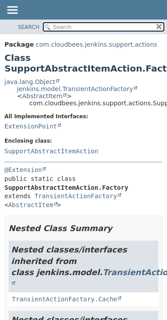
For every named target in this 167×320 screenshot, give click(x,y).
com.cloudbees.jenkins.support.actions (96, 44)
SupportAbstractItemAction (51, 151)
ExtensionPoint (30, 126)
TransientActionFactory (75, 196)
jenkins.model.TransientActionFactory (75, 88)
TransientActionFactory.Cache (64, 299)
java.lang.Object (29, 81)
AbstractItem (42, 96)
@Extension (23, 169)
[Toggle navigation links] (12, 10)
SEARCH (29, 27)
